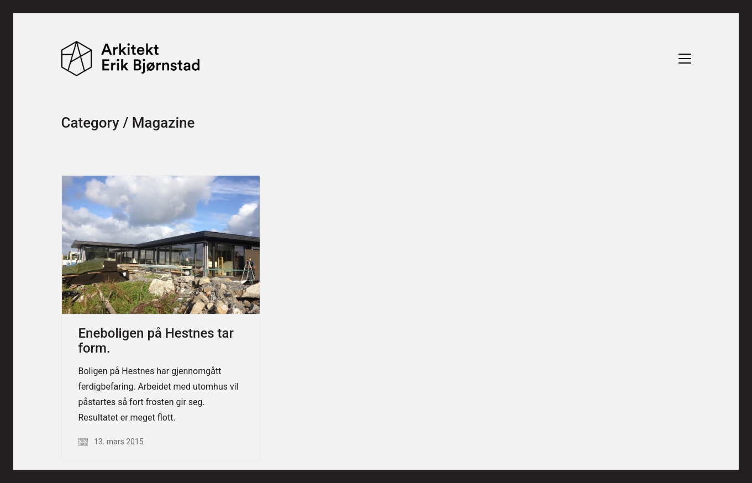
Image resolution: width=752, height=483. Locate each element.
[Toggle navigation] (685, 58)
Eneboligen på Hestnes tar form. (156, 340)
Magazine (163, 123)
